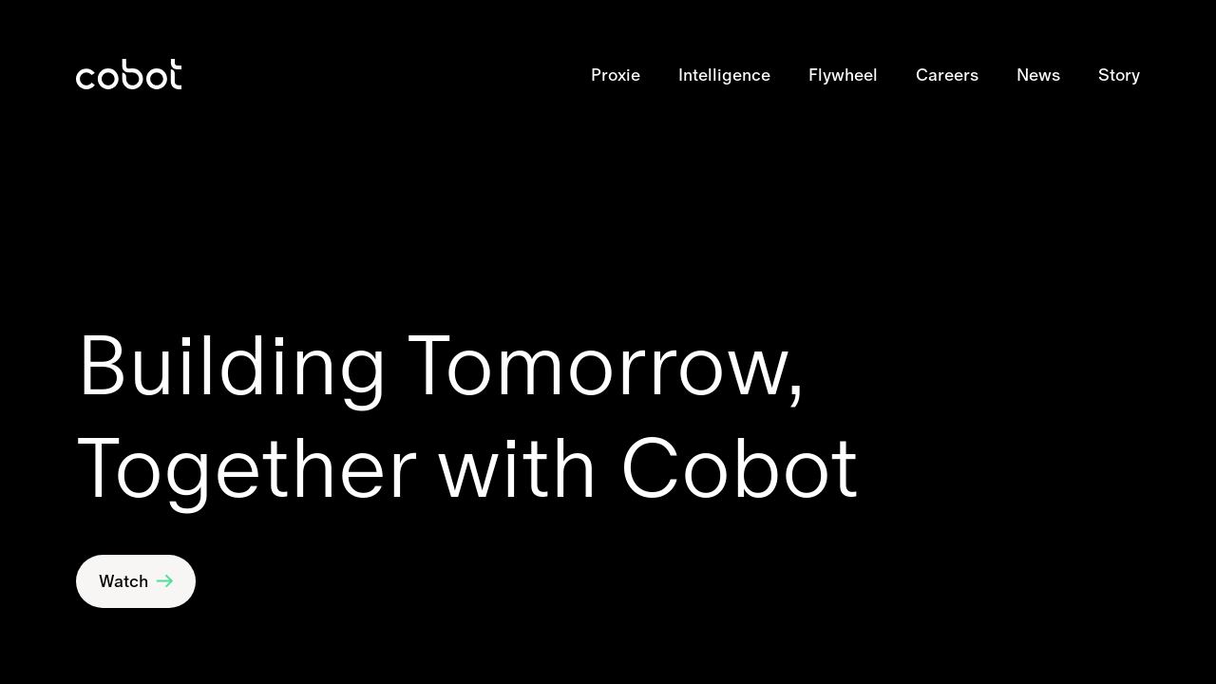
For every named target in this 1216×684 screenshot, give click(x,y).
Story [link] (1119, 75)
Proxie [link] (615, 75)
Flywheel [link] (843, 75)
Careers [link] (947, 75)
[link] (129, 74)
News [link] (1038, 75)
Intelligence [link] (724, 75)
